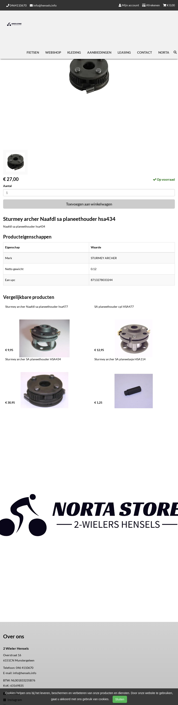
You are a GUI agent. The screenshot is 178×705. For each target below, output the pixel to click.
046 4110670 (24, 667)
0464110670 (16, 5)
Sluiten (119, 699)
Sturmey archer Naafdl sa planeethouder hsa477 (36, 306)
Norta (163, 52)
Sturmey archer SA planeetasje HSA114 (120, 359)
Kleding (74, 52)
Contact (144, 52)
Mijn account (129, 5)
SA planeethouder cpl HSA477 (114, 306)
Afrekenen (151, 5)
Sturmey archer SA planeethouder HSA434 (33, 359)
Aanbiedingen (99, 52)
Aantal (7, 186)
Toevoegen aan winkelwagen (89, 204)
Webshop (53, 52)
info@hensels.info (43, 5)
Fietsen (33, 52)
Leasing (124, 52)
